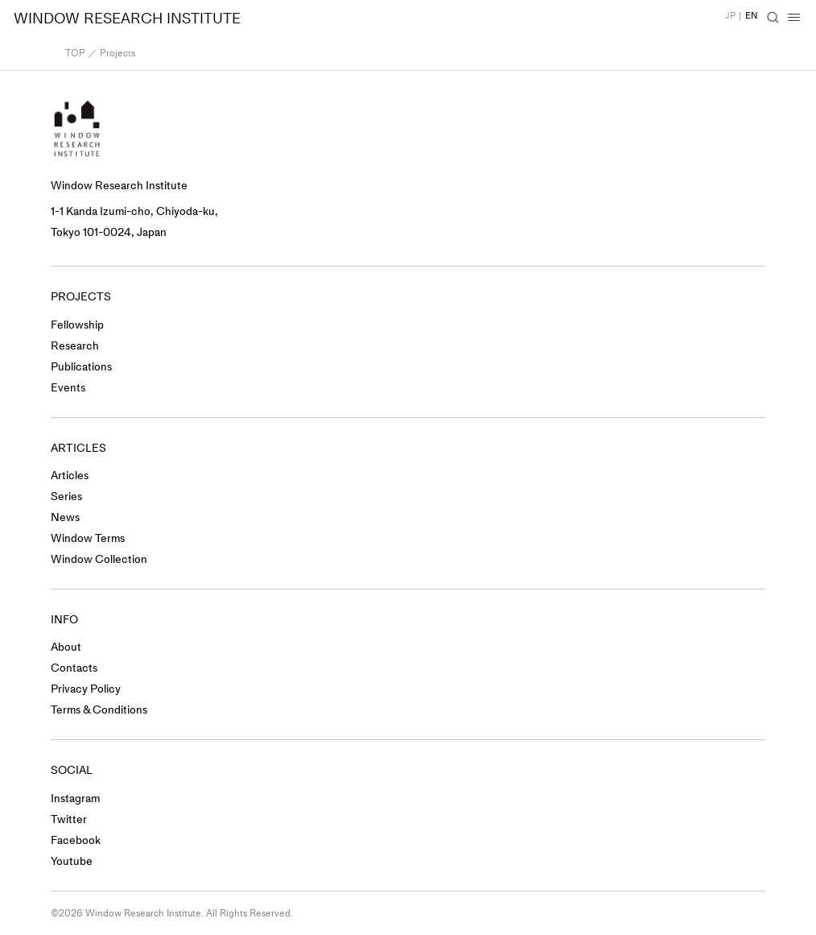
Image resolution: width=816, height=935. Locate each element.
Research (75, 346)
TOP (75, 53)
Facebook (76, 840)
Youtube (72, 861)
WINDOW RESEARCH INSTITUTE (127, 18)
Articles (70, 475)
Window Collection (99, 559)
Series (66, 496)
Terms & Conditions (99, 710)
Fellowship (77, 325)
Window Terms (88, 538)
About (66, 647)
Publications (81, 367)
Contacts (74, 668)
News (65, 517)
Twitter (69, 819)
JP (730, 15)
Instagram (75, 798)
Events (68, 388)
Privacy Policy (86, 689)
